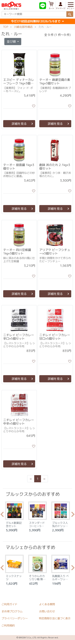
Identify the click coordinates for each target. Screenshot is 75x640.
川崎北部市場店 (23, 27)
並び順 (12, 41)
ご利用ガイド (9, 604)
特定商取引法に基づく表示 (54, 618)
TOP (5, 27)
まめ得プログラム (12, 611)
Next (73, 515)
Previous (2, 515)
